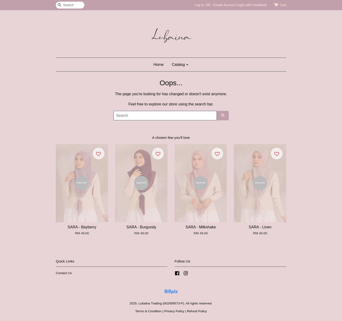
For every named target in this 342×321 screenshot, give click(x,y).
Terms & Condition (148, 311)
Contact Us (64, 273)
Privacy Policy (174, 311)
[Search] (70, 5)
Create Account (224, 5)
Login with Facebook (251, 5)
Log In (199, 5)
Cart (283, 5)
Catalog (180, 65)
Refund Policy (197, 311)
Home (158, 65)
